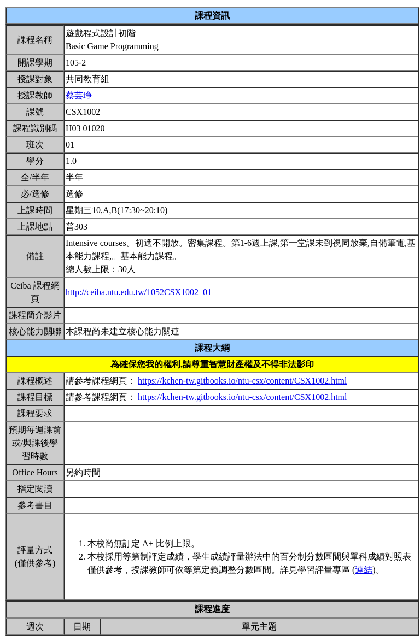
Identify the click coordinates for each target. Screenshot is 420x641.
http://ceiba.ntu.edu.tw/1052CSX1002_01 (139, 292)
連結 (363, 569)
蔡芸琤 (79, 95)
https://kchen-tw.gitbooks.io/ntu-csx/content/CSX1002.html (242, 380)
